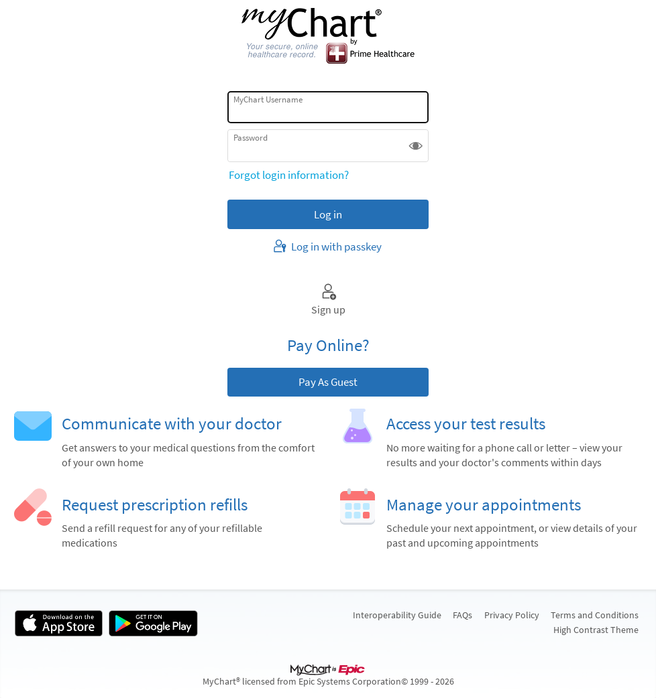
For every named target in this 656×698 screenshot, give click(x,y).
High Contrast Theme (596, 630)
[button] (415, 145)
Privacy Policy (511, 615)
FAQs (462, 615)
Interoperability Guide (397, 615)
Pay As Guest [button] (328, 381)
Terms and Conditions (595, 615)
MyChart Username (268, 99)
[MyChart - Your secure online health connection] (328, 37)
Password (250, 137)
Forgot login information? (289, 174)
